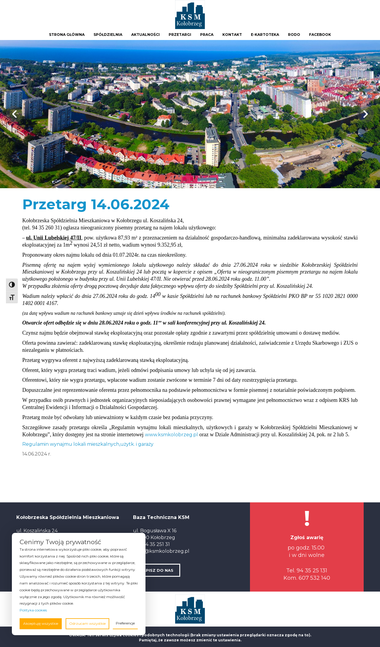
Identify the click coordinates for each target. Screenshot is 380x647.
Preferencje (125, 623)
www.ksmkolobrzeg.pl (171, 434)
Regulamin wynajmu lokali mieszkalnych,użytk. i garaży (87, 444)
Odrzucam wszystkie (87, 623)
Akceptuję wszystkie (40, 623)
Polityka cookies (33, 610)
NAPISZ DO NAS (156, 570)
